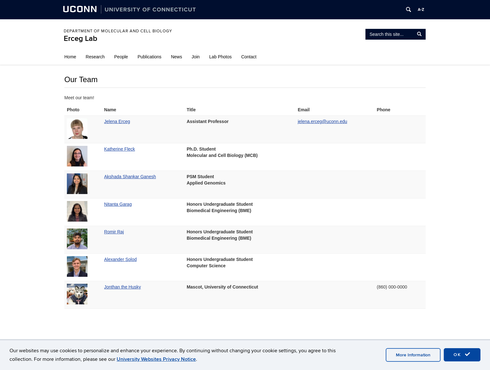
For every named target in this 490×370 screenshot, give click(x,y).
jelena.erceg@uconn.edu (322, 121)
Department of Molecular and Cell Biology (118, 31)
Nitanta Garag (118, 204)
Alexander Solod (120, 259)
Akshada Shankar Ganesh (130, 176)
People (121, 56)
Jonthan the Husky (122, 286)
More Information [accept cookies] (413, 355)
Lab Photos (220, 56)
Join (195, 56)
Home (70, 56)
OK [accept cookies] (462, 354)
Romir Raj (114, 231)
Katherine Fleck (119, 149)
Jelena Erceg (117, 121)
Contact (248, 56)
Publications (150, 56)
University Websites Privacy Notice (156, 359)
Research (95, 56)
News (176, 56)
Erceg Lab (80, 38)
